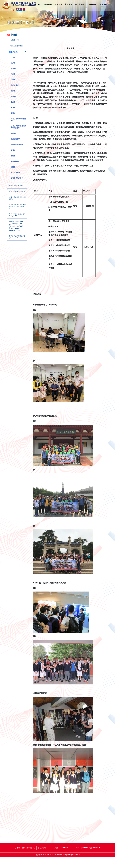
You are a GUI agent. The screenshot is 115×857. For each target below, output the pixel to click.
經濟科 (13, 136)
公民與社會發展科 (17, 148)
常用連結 (103, 4)
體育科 (13, 159)
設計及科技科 (15, 175)
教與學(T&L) (35, 4)
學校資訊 (23, 4)
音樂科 (13, 153)
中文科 (13, 60)
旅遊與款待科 (15, 142)
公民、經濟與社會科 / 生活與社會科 (18, 130)
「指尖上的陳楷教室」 (16, 49)
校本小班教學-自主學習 (17, 194)
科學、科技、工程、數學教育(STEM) (17, 218)
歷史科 (13, 94)
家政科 (13, 170)
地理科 (13, 77)
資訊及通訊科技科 (17, 181)
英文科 (13, 66)
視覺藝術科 (15, 164)
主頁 (15, 4)
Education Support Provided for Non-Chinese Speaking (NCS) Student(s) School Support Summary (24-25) (16, 228)
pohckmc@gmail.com (90, 847)
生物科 (13, 99)
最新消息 (93, 4)
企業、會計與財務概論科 (18, 123)
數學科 (13, 71)
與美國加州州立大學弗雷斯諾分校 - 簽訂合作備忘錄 (17, 209)
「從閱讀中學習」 (15, 43)
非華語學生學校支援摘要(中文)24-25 (17, 240)
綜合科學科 (15, 88)
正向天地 (58, 4)
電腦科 (13, 116)
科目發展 (13, 54)
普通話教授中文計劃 (16, 188)
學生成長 (48, 4)
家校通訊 (69, 4)
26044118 (64, 847)
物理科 (13, 105)
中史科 (13, 83)
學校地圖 (42, 847)
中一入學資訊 (81, 4)
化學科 (13, 111)
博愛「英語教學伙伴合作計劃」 (17, 201)
